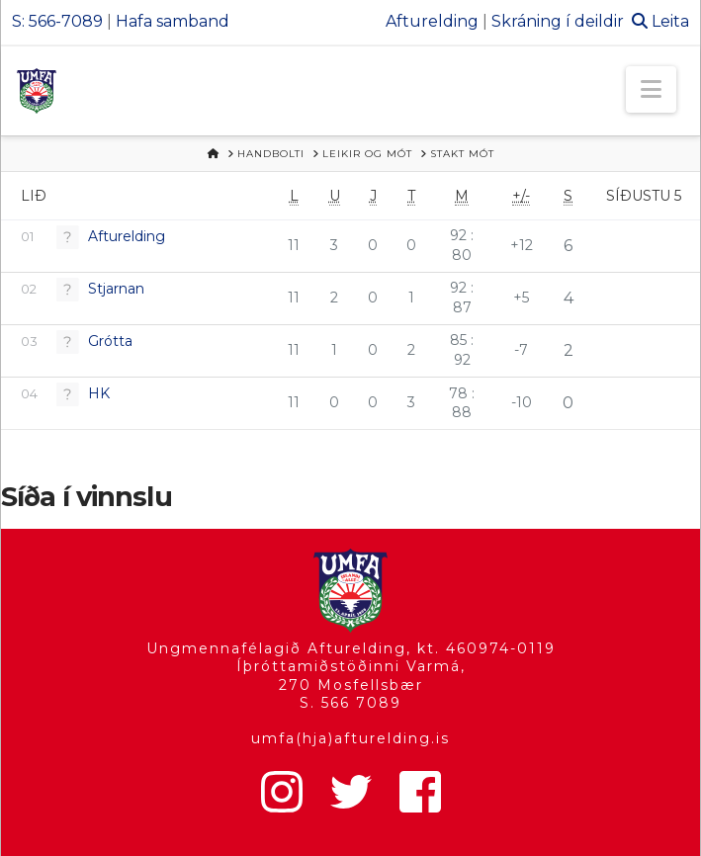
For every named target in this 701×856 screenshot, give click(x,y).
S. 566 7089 (350, 703)
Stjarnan (116, 289)
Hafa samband (172, 21)
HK (99, 393)
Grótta (110, 341)
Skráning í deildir (557, 21)
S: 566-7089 (57, 21)
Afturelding (432, 21)
